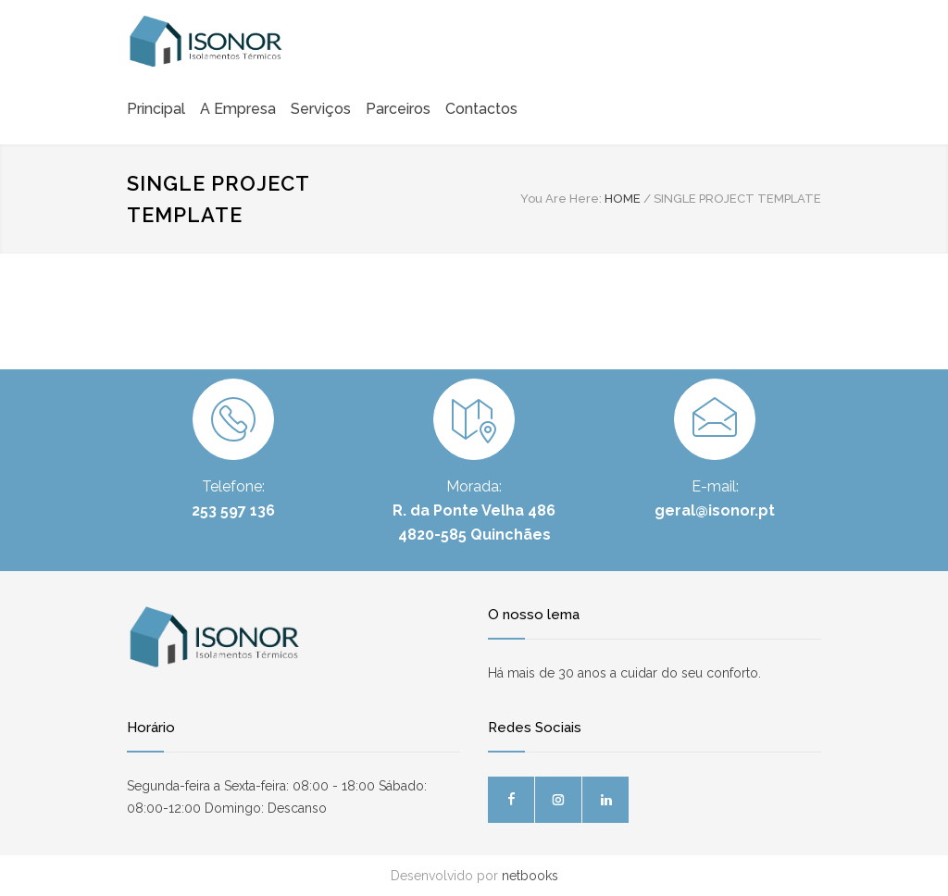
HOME (623, 198)
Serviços (321, 109)
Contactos (481, 109)
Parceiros (398, 109)
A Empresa (238, 109)
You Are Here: (561, 198)
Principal (156, 109)
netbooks (530, 875)
